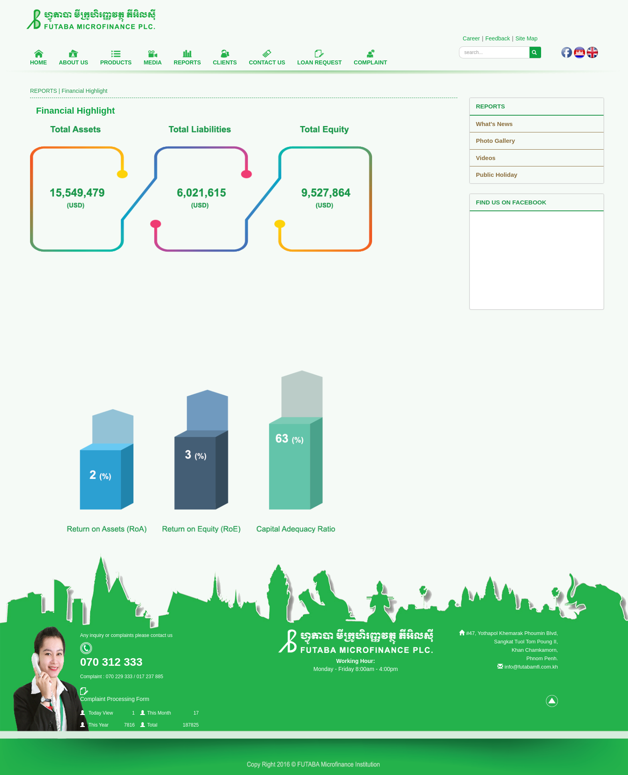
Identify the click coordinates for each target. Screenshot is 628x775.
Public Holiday (496, 174)
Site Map (526, 38)
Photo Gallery (495, 140)
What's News (494, 123)
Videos (485, 157)
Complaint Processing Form (114, 699)
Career (471, 38)
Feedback (497, 38)
